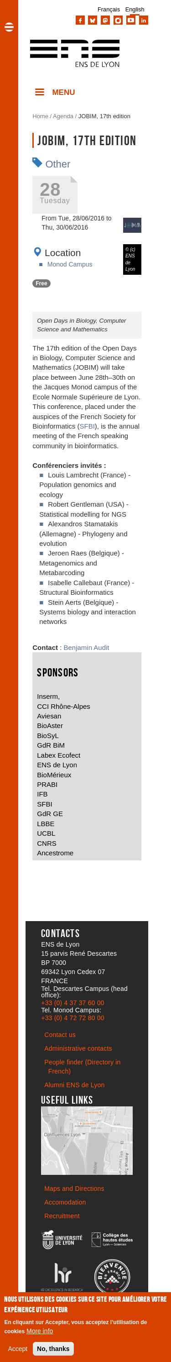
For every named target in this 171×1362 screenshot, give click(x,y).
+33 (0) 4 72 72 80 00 (72, 1018)
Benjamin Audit (86, 647)
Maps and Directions (74, 1188)
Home (40, 116)
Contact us (60, 1034)
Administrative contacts (78, 1048)
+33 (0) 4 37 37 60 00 (72, 1002)
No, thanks (53, 1349)
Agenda (63, 116)
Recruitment (62, 1216)
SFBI (87, 426)
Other (57, 164)
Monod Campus (70, 264)
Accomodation (65, 1202)
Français (109, 9)
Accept (17, 1349)
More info (39, 1332)
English (135, 9)
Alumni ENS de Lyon (74, 1085)
